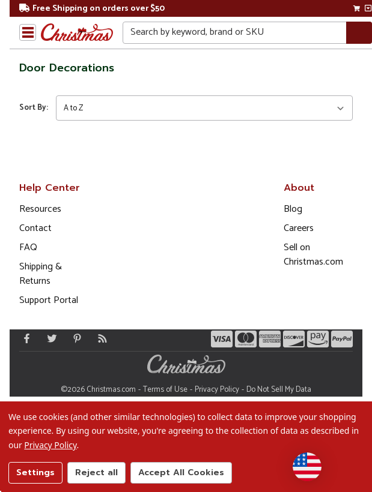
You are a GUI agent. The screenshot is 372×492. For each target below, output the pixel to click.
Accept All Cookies (181, 472)
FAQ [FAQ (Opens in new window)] (28, 247)
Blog (293, 209)
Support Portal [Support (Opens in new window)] (48, 300)
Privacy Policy (217, 389)
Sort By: (33, 107)
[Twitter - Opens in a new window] (49, 338)
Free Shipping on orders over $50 (92, 8)
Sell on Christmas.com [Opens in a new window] (313, 254)
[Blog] (100, 338)
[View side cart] (368, 8)
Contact (35, 228)
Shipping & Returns (40, 274)
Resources (40, 209)
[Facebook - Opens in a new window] (24, 338)
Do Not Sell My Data (278, 389)
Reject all (96, 472)
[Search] (359, 33)
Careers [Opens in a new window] (299, 228)
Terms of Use (165, 389)
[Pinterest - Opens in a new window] (74, 338)
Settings (35, 472)
